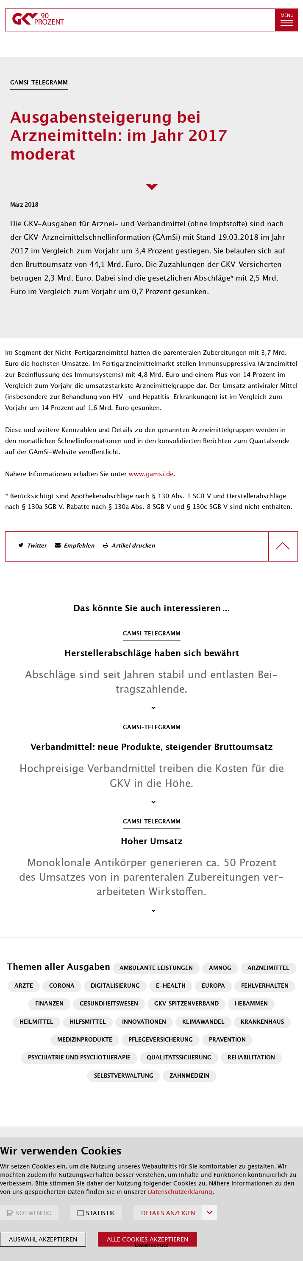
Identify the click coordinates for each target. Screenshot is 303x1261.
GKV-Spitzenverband (186, 1004)
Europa (213, 986)
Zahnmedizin (189, 1076)
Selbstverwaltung (123, 1076)
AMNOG (220, 968)
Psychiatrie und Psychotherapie (79, 1058)
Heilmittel (36, 1022)
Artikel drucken (133, 546)
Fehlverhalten (265, 986)
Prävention (227, 1040)
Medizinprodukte (84, 1040)
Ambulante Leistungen (156, 968)
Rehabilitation (251, 1058)
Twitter (37, 546)
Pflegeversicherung (160, 1040)
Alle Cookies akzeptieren (147, 1239)
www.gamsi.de (151, 474)
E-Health (171, 986)
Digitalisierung (115, 986)
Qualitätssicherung (179, 1058)
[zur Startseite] (140, 19)
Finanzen (49, 1004)
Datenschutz (151, 1245)
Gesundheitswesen (109, 1004)
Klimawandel (203, 1022)
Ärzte (23, 986)
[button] (286, 19)
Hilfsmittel (87, 1022)
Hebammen (251, 1004)
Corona (62, 986)
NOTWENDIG (33, 1213)
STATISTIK (100, 1213)
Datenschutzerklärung (180, 1192)
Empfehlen (79, 546)
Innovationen (144, 1022)
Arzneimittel (268, 968)
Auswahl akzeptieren (43, 1239)
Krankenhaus (262, 1022)
